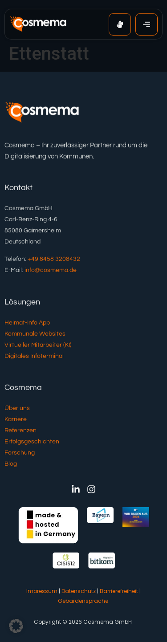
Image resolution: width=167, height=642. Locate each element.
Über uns (17, 409)
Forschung (19, 453)
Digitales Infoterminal (34, 357)
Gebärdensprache (83, 601)
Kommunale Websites (34, 334)
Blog (10, 464)
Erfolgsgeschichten (31, 442)
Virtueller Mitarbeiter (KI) (37, 345)
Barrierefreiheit (119, 591)
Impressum (41, 591)
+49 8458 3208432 (54, 259)
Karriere (15, 420)
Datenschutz (78, 591)
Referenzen (20, 431)
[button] (16, 626)
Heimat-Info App (27, 323)
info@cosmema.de (50, 271)
